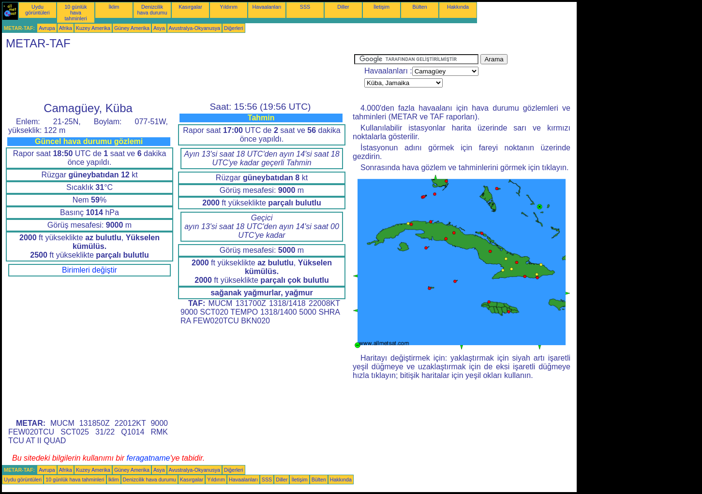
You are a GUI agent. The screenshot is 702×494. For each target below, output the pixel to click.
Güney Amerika (131, 28)
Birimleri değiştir (89, 270)
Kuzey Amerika (93, 28)
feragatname (148, 458)
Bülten (419, 7)
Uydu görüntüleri (37, 9)
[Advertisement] (178, 76)
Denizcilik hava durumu (152, 9)
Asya (159, 28)
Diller (343, 7)
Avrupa (47, 28)
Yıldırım (229, 7)
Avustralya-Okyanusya (194, 28)
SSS (305, 7)
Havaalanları (267, 7)
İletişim (381, 7)
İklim (114, 7)
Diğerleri (233, 28)
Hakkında (458, 7)
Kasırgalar (190, 7)
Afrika (65, 28)
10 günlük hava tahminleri (75, 12)
